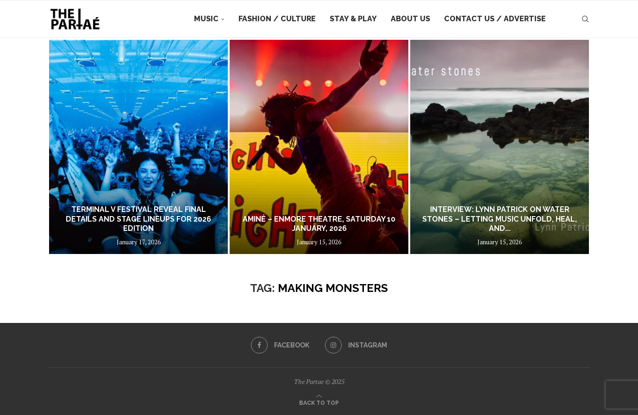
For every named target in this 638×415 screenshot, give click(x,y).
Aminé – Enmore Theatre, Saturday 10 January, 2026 (319, 224)
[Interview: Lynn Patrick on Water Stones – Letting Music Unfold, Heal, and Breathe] (499, 147)
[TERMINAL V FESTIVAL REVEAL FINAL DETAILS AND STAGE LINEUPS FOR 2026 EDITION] (138, 147)
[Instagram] (356, 345)
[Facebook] (280, 345)
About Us (410, 18)
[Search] (585, 18)
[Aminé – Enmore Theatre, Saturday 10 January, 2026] (319, 147)
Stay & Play (353, 18)
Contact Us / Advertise (495, 18)
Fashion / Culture (277, 18)
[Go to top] (319, 402)
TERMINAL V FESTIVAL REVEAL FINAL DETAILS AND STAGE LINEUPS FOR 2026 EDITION (138, 219)
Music (206, 18)
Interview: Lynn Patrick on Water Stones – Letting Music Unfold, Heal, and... (499, 219)
